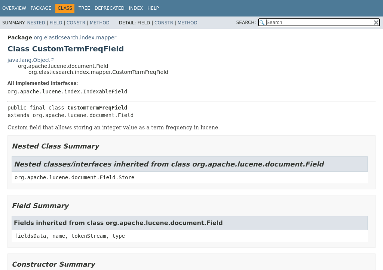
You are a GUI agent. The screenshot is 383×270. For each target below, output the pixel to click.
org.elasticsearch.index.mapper (75, 37)
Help (153, 8)
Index (136, 8)
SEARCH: (246, 22)
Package (41, 8)
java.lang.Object (28, 60)
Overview (14, 8)
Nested (36, 23)
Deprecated (110, 8)
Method (100, 23)
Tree (84, 8)
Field (55, 23)
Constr (76, 23)
